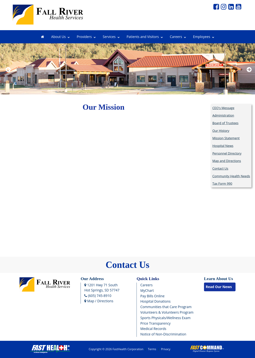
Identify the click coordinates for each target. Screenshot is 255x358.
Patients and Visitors (145, 36)
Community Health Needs (231, 176)
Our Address (92, 278)
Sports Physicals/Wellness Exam (165, 317)
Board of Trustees (225, 123)
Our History (220, 131)
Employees (203, 36)
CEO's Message (223, 108)
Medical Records (153, 328)
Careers (178, 36)
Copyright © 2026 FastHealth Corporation (116, 349)
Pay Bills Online (152, 296)
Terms (152, 349)
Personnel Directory (226, 153)
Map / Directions (98, 301)
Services (111, 36)
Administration (223, 115)
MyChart (147, 290)
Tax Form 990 (222, 183)
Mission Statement (226, 138)
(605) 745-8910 (97, 295)
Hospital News (222, 146)
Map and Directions (226, 161)
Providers (86, 36)
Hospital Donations (155, 301)
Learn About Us (218, 278)
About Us (60, 36)
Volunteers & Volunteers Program (166, 312)
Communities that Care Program (165, 306)
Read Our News (219, 286)
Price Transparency (155, 323)
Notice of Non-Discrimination (163, 334)
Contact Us (220, 168)
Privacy (165, 349)
